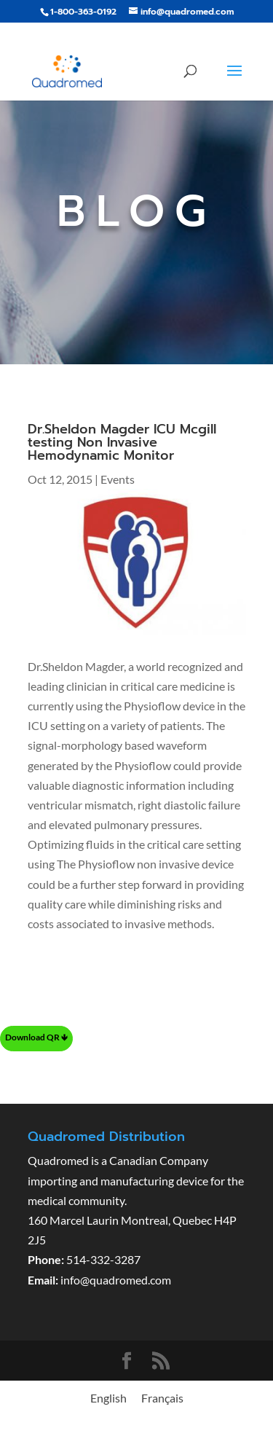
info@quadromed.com (115, 1280)
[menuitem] (108, 1397)
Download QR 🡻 (36, 1037)
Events (117, 479)
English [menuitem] (108, 1398)
